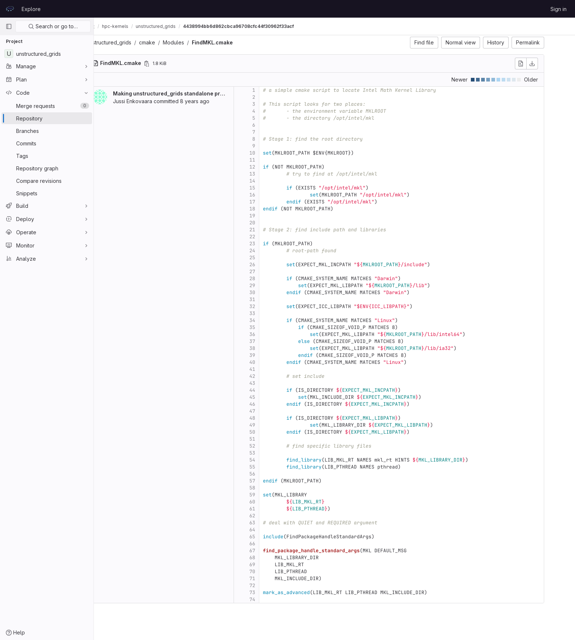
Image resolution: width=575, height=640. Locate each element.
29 (271, 285)
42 (271, 376)
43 (271, 383)
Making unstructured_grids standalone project (192, 93)
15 (271, 188)
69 (271, 564)
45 (271, 397)
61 (271, 509)
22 (271, 237)
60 (271, 502)
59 (271, 495)
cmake (166, 42)
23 (271, 244)
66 (271, 543)
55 (271, 467)
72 (271, 585)
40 (271, 362)
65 (271, 537)
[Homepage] (10, 9)
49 (271, 425)
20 (271, 223)
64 (271, 530)
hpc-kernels (153, 26)
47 (271, 411)
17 (271, 202)
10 (271, 153)
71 (271, 578)
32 (271, 306)
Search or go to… (53, 26)
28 (271, 278)
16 (271, 195)
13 (271, 174)
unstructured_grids (128, 42)
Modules (192, 42)
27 (271, 271)
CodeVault (118, 26)
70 (271, 571)
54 (271, 460)
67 (271, 550)
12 (271, 167)
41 (271, 369)
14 (271, 181)
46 (271, 404)
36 (271, 334)
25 (271, 257)
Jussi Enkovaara (151, 101)
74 (271, 599)
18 (271, 209)
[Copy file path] (165, 63)
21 (271, 230)
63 (271, 523)
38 (271, 348)
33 (271, 313)
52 (271, 446)
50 (271, 432)
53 (271, 453)
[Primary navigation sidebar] (9, 26)
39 (271, 355)
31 (271, 299)
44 (271, 390)
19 (271, 216)
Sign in (558, 9)
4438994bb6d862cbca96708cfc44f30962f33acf (276, 26)
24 (271, 250)
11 (271, 160)
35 (271, 327)
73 (271, 592)
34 (271, 320)
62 (271, 516)
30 (271, 292)
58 (271, 488)
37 (271, 341)
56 (271, 474)
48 (271, 418)
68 (271, 557)
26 (271, 264)
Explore (31, 9)
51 (271, 439)
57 (271, 481)
